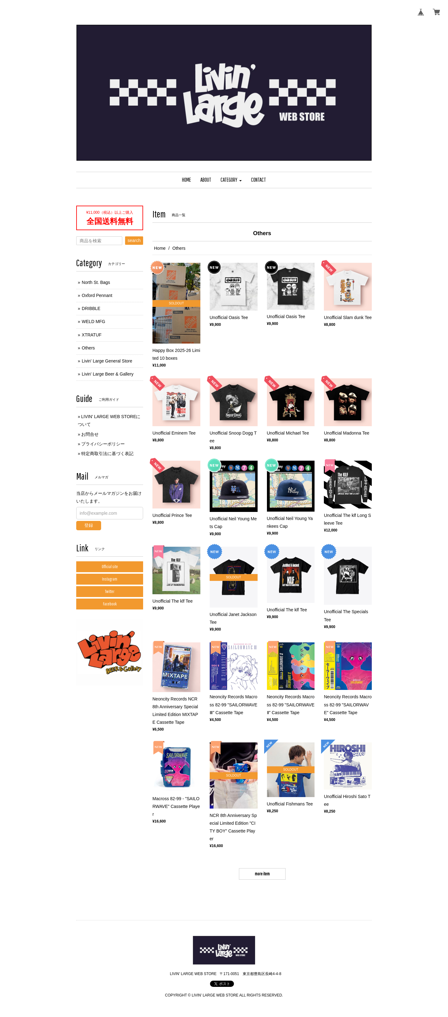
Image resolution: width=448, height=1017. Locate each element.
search (134, 240)
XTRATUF (92, 334)
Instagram (109, 579)
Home (160, 248)
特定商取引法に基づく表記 (107, 453)
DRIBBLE (91, 308)
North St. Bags (96, 282)
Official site (110, 566)
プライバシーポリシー (103, 443)
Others (88, 347)
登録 (88, 525)
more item (262, 873)
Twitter (109, 591)
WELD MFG (93, 321)
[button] (231, 180)
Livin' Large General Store (107, 360)
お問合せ (90, 434)
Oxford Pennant (97, 295)
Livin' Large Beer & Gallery (107, 374)
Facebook (110, 603)
